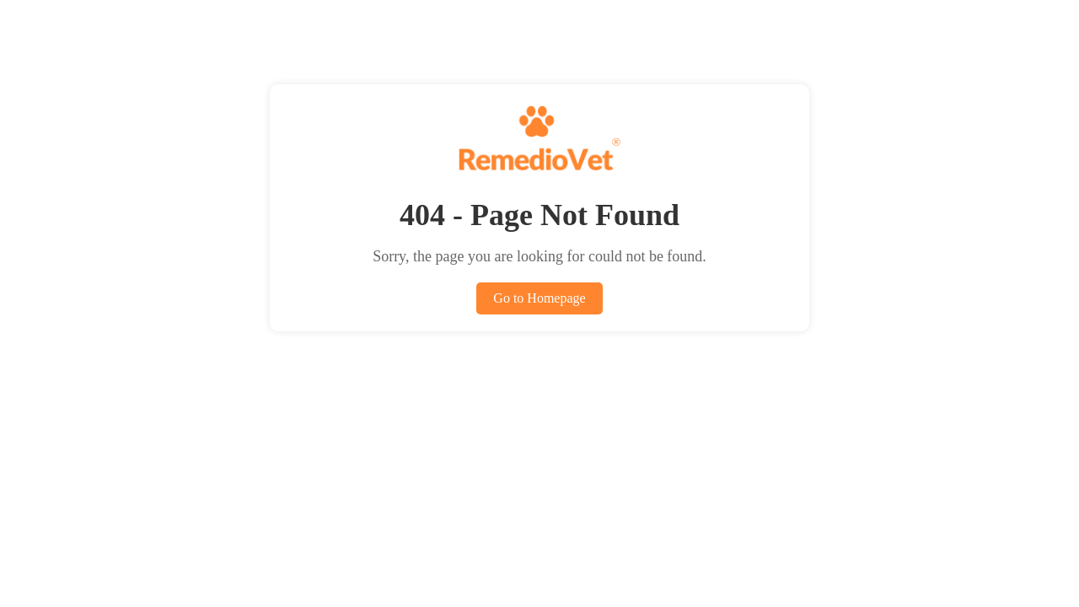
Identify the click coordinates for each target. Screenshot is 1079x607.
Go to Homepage (539, 298)
